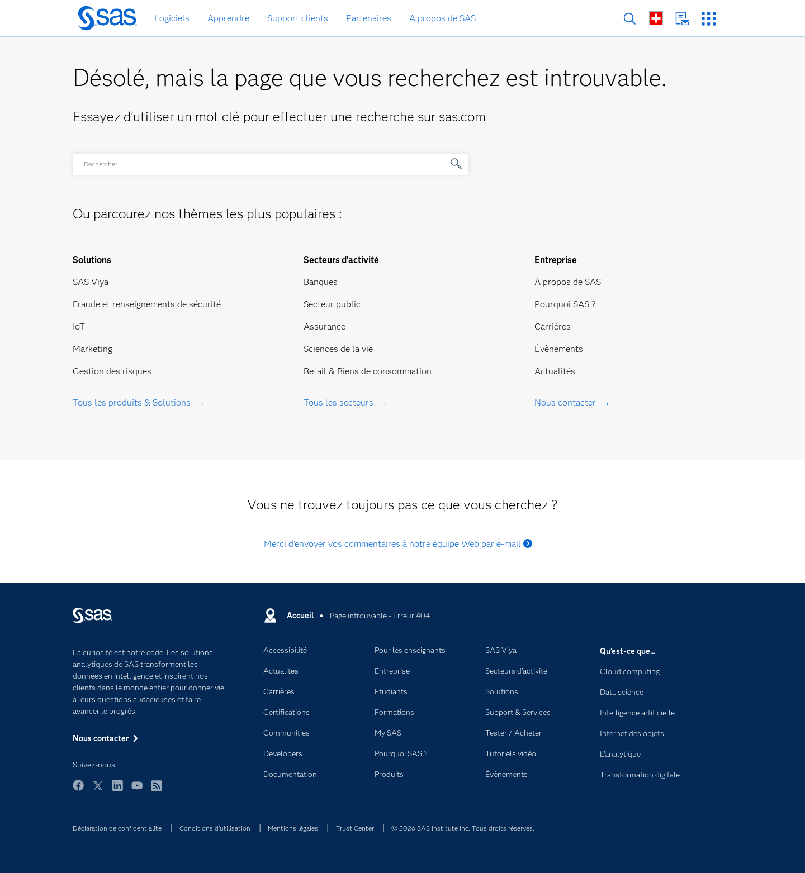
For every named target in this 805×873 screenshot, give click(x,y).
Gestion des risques (112, 371)
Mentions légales (293, 828)
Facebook (78, 790)
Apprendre (228, 18)
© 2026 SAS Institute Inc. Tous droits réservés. (462, 828)
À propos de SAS (567, 281)
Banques (321, 281)
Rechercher (630, 19)
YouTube (137, 790)
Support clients (297, 18)
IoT (79, 326)
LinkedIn (117, 790)
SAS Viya (90, 281)
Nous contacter (682, 19)
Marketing (92, 349)
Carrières (552, 326)
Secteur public (332, 304)
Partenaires (368, 18)
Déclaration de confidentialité (117, 828)
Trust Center (355, 828)
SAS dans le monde (656, 18)
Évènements (558, 349)
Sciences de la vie (338, 349)
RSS (156, 790)
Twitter (97, 790)
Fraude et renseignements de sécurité (147, 304)
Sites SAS (709, 19)
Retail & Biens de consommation (368, 371)
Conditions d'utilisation (214, 828)
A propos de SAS (442, 18)
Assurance (324, 326)
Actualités (554, 371)
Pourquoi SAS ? (565, 304)
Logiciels (172, 18)
